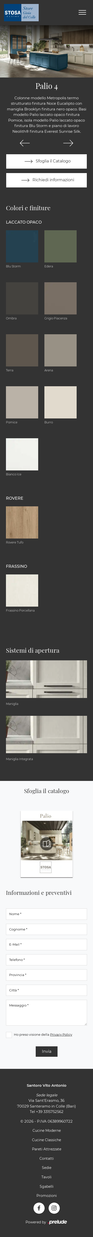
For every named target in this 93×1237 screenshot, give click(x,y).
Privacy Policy (61, 1034)
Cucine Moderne (46, 1130)
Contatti (46, 1158)
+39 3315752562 (49, 1111)
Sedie (46, 1167)
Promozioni (46, 1195)
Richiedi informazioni (46, 180)
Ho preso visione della (43, 1034)
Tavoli (46, 1177)
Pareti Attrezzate (46, 1149)
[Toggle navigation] (82, 12)
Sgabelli (47, 1186)
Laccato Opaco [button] (24, 222)
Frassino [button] (16, 566)
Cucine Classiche (46, 1140)
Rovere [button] (14, 498)
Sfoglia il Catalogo (46, 161)
